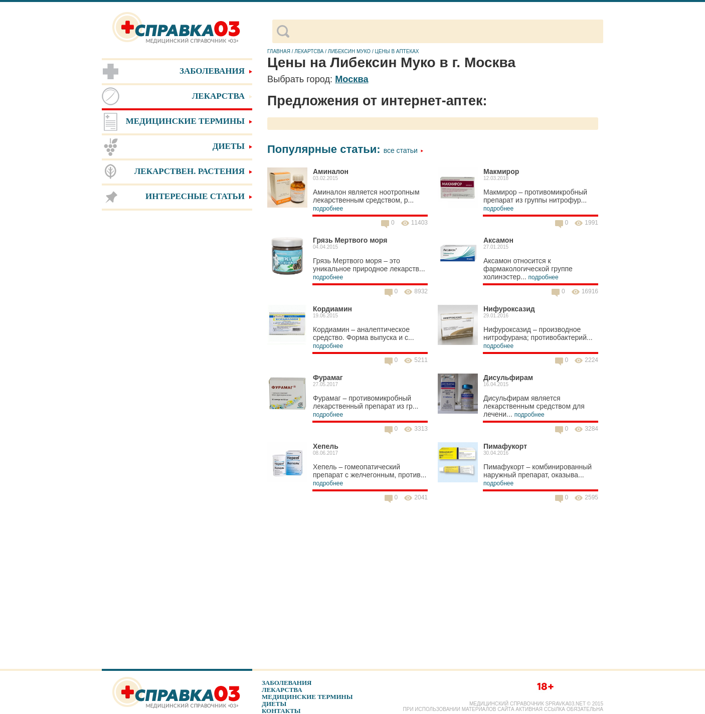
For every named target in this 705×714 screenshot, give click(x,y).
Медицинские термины (307, 696)
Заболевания (286, 682)
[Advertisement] (177, 371)
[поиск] (446, 32)
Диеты (274, 703)
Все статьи (404, 150)
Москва (351, 79)
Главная (278, 51)
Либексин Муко (349, 51)
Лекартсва (308, 51)
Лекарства (282, 689)
